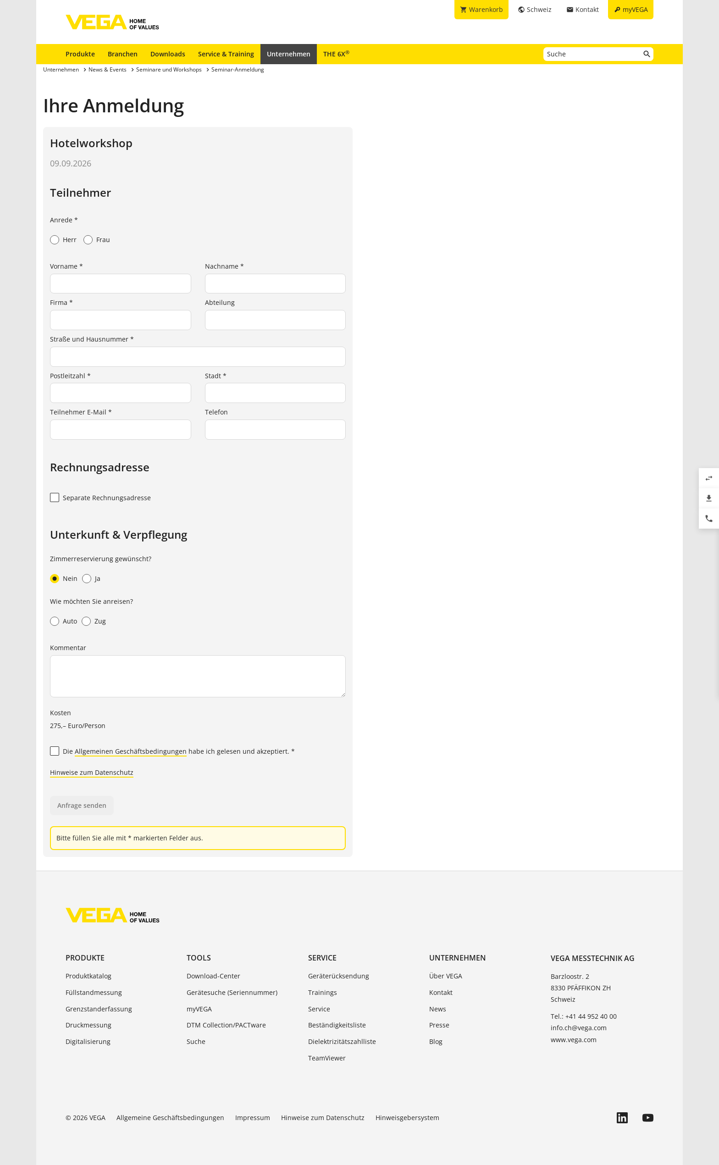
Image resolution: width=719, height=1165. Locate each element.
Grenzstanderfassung (99, 1009)
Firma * (61, 302)
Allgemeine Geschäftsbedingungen (170, 1117)
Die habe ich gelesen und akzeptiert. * (179, 751)
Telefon (216, 412)
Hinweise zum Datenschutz (91, 772)
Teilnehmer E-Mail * (81, 412)
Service (322, 958)
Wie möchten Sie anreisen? (91, 601)
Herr (70, 239)
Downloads (167, 54)
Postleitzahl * (70, 375)
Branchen (123, 54)
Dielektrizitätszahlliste (342, 1041)
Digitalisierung (88, 1041)
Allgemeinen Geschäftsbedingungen (131, 751)
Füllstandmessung (94, 992)
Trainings (322, 992)
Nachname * (224, 266)
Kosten (60, 712)
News (437, 1009)
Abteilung (220, 302)
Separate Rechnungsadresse (107, 497)
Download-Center (213, 976)
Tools (199, 958)
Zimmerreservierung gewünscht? (100, 558)
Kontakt (441, 992)
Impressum (252, 1117)
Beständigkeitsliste (337, 1025)
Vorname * (66, 266)
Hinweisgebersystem (407, 1117)
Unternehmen (288, 54)
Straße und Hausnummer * (92, 339)
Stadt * (216, 375)
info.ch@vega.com (579, 1027)
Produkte (80, 54)
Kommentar (68, 647)
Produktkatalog (88, 976)
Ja (97, 578)
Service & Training (226, 54)
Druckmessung (88, 1025)
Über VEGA (445, 976)
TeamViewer (327, 1058)
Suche (196, 1041)
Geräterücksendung (338, 976)
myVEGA (199, 1009)
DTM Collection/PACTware (226, 1025)
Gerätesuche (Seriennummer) (232, 992)
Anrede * (64, 219)
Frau (103, 239)
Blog (435, 1041)
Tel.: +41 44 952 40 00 (584, 1016)
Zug (100, 621)
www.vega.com (574, 1039)
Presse (439, 1025)
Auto (70, 621)
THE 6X (336, 53)
